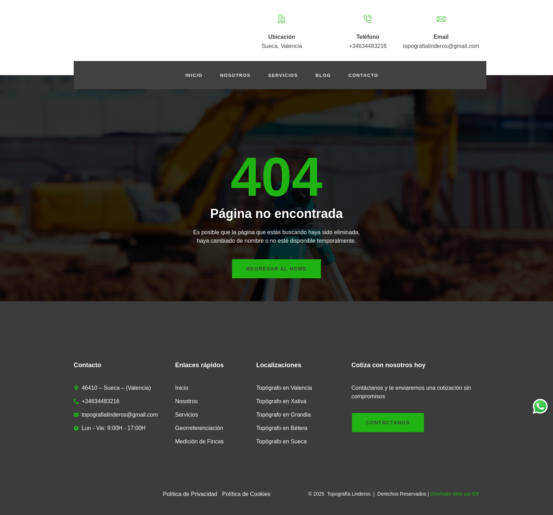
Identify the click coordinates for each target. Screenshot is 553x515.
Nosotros (235, 75)
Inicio (193, 75)
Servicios (283, 75)
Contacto (363, 75)
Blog (323, 75)
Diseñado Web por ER (454, 494)
